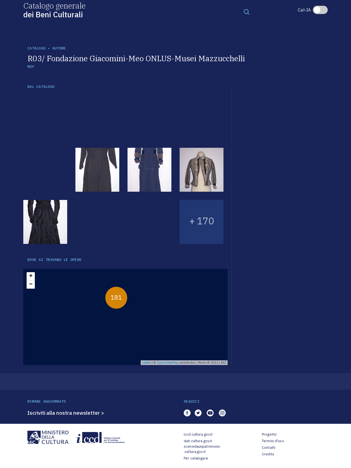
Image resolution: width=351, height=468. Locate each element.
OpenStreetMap (168, 362)
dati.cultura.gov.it (198, 441)
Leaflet (146, 362)
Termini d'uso (273, 441)
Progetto (269, 434)
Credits (268, 454)
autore (59, 48)
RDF (30, 66)
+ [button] (31, 276)
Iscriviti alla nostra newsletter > (65, 413)
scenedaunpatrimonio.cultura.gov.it (202, 449)
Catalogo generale (54, 10)
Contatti (268, 447)
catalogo (36, 48)
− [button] (31, 284)
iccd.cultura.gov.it (198, 434)
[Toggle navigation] (247, 11)
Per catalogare (196, 458)
